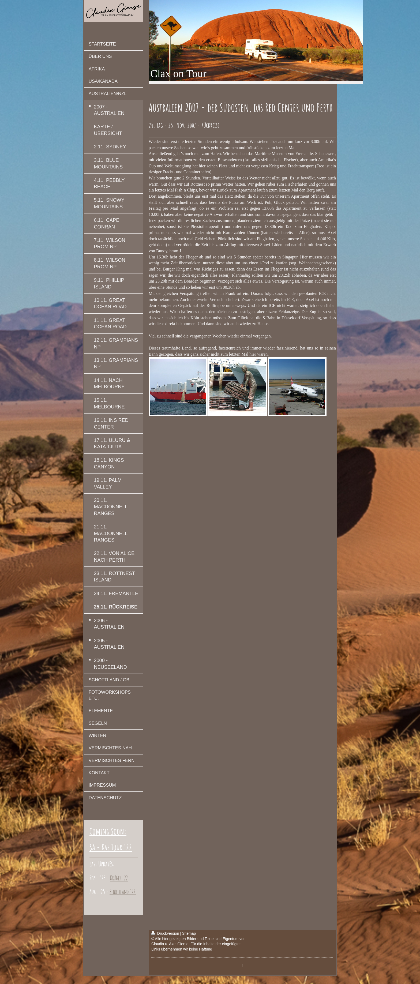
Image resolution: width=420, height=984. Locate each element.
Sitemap (189, 933)
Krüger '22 (119, 878)
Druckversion (165, 933)
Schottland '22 (123, 892)
